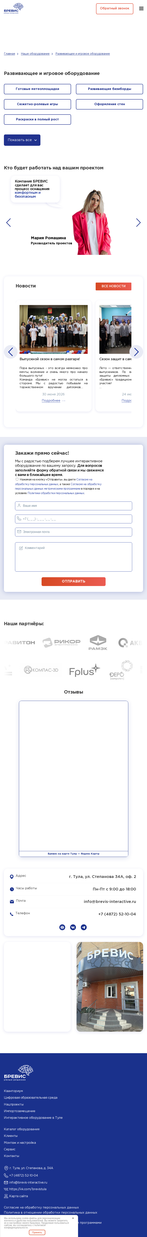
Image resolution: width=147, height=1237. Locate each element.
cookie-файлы (29, 1218)
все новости (114, 286)
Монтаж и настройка (20, 1142)
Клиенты (11, 1135)
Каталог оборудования (21, 1129)
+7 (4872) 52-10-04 (117, 914)
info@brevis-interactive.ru (110, 901)
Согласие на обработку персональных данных (41, 1207)
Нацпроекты (13, 1104)
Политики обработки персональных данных (56, 493)
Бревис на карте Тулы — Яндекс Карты (73, 854)
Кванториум (13, 1090)
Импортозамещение (19, 1110)
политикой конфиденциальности (24, 1226)
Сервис (9, 1149)
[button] (8, 222)
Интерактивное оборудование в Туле (33, 1117)
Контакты (11, 1155)
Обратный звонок (114, 8)
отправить (73, 581)
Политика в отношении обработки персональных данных (50, 1212)
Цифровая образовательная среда (30, 1097)
